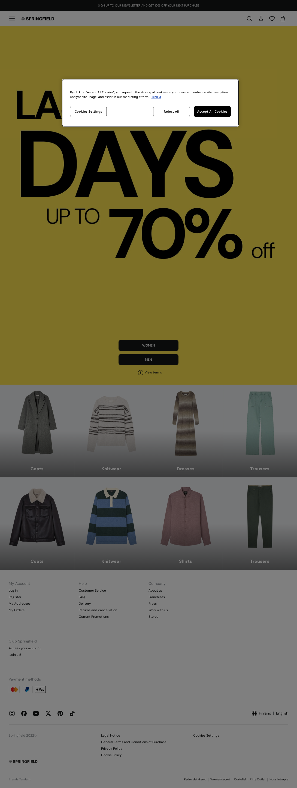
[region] (150, 103)
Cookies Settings (88, 111)
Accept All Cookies (212, 111)
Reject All (171, 111)
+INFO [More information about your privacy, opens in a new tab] (156, 97)
